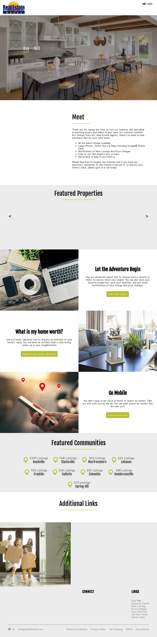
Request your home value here (39, 354)
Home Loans (138, 617)
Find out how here (118, 415)
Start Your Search (117, 294)
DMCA (129, 629)
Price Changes (139, 608)
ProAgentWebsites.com (30, 629)
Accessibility (142, 629)
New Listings (138, 606)
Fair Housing (116, 629)
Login (147, 3)
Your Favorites (139, 611)
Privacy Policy (98, 629)
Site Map (136, 600)
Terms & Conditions (76, 629)
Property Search (140, 603)
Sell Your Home (139, 614)
